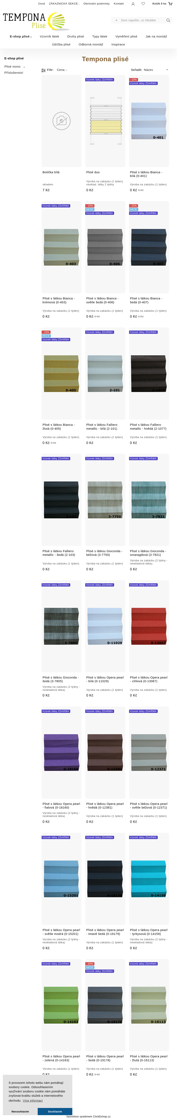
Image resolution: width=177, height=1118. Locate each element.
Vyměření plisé (126, 36)
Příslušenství (14, 72)
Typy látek (99, 36)
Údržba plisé (61, 44)
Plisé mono (13, 66)
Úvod (41, 3)
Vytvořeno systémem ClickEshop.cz (88, 1116)
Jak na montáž (156, 36)
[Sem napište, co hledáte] (146, 20)
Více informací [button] (33, 1100)
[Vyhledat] (115, 20)
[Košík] (161, 4)
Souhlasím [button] (55, 1111)
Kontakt (119, 3)
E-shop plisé (20, 36)
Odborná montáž (91, 44)
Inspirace (118, 44)
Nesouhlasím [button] (20, 1111)
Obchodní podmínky (96, 3)
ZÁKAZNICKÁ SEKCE (63, 3)
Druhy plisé (75, 36)
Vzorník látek (49, 36)
